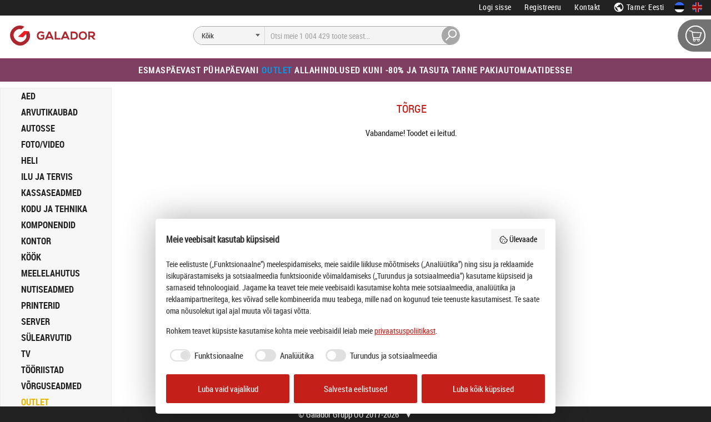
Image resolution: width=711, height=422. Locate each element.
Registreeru (543, 7)
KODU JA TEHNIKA (54, 209)
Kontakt (587, 7)
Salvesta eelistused (355, 388)
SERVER (35, 321)
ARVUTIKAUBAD (49, 112)
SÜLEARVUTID (46, 337)
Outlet (277, 70)
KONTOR (36, 241)
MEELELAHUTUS (50, 273)
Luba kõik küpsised (483, 388)
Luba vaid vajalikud (228, 388)
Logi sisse (495, 7)
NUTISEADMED (47, 289)
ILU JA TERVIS (47, 176)
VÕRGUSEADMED (51, 386)
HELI (29, 160)
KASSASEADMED (51, 193)
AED (28, 96)
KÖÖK (31, 257)
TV (26, 354)
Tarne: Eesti (638, 7)
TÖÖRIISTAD (42, 370)
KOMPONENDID (48, 225)
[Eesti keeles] (679, 7)
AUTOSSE (38, 128)
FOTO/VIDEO (42, 144)
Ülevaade (518, 239)
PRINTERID (40, 305)
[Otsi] (229, 35)
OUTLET (35, 402)
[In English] (697, 7)
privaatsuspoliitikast (404, 330)
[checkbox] (205, 355)
